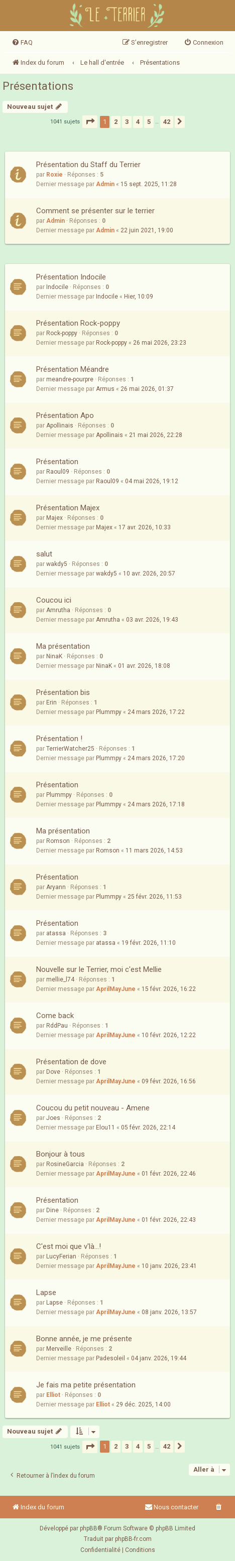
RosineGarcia (65, 1164)
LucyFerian (61, 1256)
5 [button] (149, 121)
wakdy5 (56, 563)
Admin (105, 184)
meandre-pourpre (69, 379)
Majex (54, 517)
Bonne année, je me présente (84, 1338)
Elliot (53, 1394)
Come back (55, 1015)
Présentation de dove (71, 1061)
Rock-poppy (61, 333)
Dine (52, 1210)
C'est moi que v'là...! (68, 1246)
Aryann (56, 887)
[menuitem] (22, 42)
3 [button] (127, 121)
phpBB (88, 1528)
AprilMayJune (116, 988)
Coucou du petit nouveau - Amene (93, 1107)
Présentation (57, 461)
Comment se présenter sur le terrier (95, 210)
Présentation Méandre (72, 369)
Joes (53, 1117)
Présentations (38, 86)
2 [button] (116, 121)
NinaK (54, 656)
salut (44, 553)
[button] (89, 121)
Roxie (54, 174)
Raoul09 (57, 471)
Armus (105, 388)
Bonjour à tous (60, 1154)
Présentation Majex (67, 507)
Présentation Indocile (71, 276)
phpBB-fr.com (133, 1538)
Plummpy (109, 712)
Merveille (58, 1348)
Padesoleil (110, 1358)
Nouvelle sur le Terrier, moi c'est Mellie (99, 969)
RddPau (57, 1025)
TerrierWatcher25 (70, 748)
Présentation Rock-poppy (78, 323)
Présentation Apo (65, 415)
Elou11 (105, 1127)
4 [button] (138, 121)
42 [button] (166, 121)
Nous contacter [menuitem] (171, 1507)
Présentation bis (63, 692)
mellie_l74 (60, 979)
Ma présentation (63, 646)
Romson (58, 840)
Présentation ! (59, 738)
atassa (56, 933)
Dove (53, 1071)
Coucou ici (53, 600)
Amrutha (58, 610)
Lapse (46, 1292)
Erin (51, 702)
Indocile (57, 287)
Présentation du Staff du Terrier (88, 164)
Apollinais (59, 425)
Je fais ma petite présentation (86, 1384)
